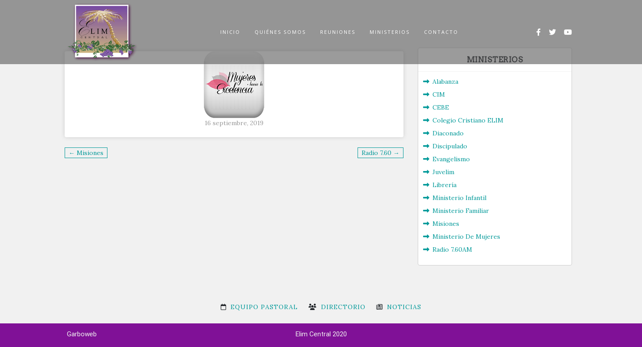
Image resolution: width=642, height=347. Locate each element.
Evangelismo (451, 159)
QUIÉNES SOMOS (280, 32)
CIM (438, 94)
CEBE (440, 107)
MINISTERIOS (390, 32)
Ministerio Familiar (460, 211)
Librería (444, 185)
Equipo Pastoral (264, 307)
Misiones (445, 224)
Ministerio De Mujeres (466, 237)
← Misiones (86, 153)
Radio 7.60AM (452, 249)
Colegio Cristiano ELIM (467, 120)
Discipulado (449, 146)
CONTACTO (441, 32)
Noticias (404, 307)
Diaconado (448, 133)
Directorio (343, 307)
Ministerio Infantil (459, 198)
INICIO (230, 32)
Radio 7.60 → (380, 153)
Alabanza (445, 82)
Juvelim (443, 172)
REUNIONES (337, 32)
